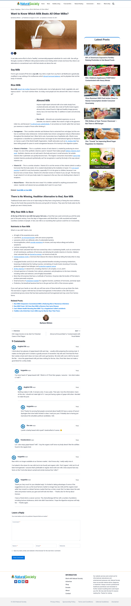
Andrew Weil (72, 141)
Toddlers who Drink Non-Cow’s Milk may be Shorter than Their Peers (37, 311)
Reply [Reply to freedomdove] (77, 440)
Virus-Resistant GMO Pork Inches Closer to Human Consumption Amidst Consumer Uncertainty (101, 100)
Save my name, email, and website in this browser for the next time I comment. (37, 551)
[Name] (22, 546)
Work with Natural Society (74, 578)
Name (15, 546)
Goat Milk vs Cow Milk (24, 190)
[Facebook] (12, 53)
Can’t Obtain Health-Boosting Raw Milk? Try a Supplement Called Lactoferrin (39, 308)
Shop (67, 584)
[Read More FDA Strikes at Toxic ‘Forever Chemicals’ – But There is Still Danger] (102, 114)
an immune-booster (28, 238)
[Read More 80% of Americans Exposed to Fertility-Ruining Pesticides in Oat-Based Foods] (102, 50)
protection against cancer (47, 266)
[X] (15, 53)
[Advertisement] (23, 109)
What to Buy (107, 3)
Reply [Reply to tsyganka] (77, 370)
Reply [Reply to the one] (77, 425)
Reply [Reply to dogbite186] (77, 346)
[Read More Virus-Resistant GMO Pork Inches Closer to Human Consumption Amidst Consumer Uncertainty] (102, 91)
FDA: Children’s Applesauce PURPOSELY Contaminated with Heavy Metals (100, 79)
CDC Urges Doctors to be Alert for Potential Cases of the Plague (28, 333)
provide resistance (36, 242)
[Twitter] (19, 581)
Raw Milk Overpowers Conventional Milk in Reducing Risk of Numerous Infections (41, 304)
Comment (16, 522)
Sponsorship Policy (69, 602)
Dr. (67, 141)
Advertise (69, 581)
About (68, 590)
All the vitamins (19, 269)
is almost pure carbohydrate (40, 124)
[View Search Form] (113, 4)
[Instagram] (23, 581)
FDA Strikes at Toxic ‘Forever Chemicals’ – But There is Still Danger (101, 122)
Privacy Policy (55, 602)
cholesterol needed (32, 281)
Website (62, 546)
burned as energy (35, 254)
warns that (76, 156)
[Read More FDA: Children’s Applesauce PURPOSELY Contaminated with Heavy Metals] (102, 71)
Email (38, 546)
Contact (68, 593)
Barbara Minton (16, 17)
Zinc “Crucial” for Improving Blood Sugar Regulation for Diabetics (100, 142)
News (48, 3)
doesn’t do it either (23, 89)
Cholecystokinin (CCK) (21, 257)
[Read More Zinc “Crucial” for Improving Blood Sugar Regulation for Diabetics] (102, 134)
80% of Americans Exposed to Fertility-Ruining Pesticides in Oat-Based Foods (99, 59)
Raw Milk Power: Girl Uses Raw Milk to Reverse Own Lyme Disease (36, 306)
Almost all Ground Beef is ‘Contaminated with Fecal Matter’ (64, 333)
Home (43, 3)
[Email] (46, 546)
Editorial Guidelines (102, 602)
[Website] (69, 546)
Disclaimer (115, 602)
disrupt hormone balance (51, 76)
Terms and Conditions (85, 602)
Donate (68, 587)
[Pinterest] (26, 581)
